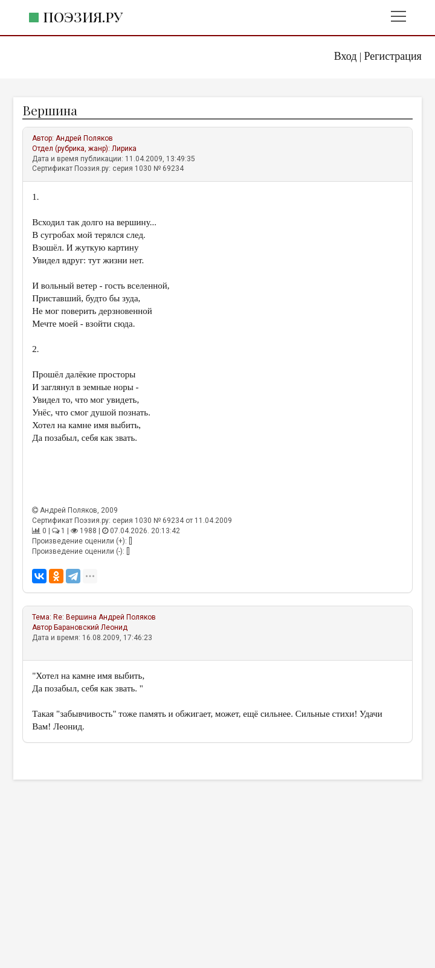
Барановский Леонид (90, 627)
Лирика (124, 148)
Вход (345, 56)
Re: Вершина (75, 617)
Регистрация (392, 56)
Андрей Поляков (84, 138)
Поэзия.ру (83, 16)
